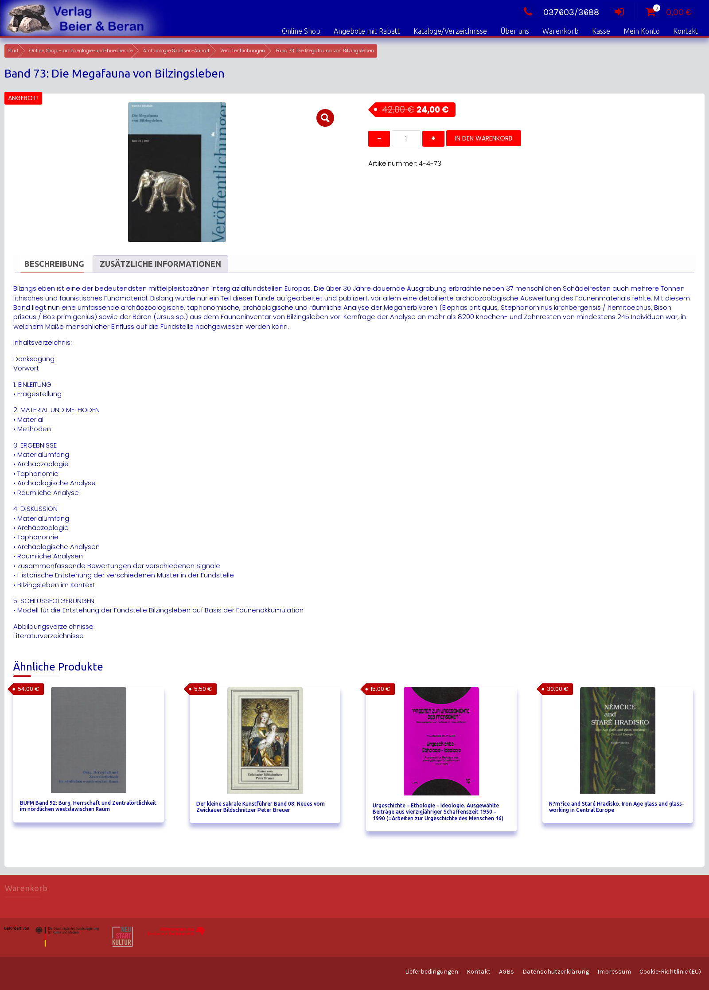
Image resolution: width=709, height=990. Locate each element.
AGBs (506, 971)
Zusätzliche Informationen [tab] (160, 263)
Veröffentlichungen (242, 50)
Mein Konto (641, 31)
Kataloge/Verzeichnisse (450, 31)
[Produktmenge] (406, 138)
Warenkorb (560, 31)
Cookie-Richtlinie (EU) (670, 971)
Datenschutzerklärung (555, 971)
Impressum (614, 971)
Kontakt (685, 31)
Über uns (514, 31)
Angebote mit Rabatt (367, 31)
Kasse (601, 31)
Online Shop (301, 31)
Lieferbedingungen (431, 971)
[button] (325, 118)
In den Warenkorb (483, 138)
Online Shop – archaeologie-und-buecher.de (80, 50)
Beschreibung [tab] (54, 263)
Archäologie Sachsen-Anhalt (176, 50)
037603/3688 (559, 12)
